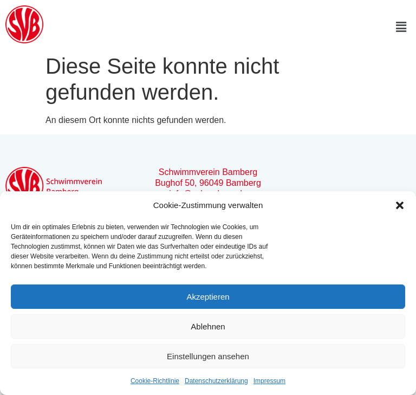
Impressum (269, 381)
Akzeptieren (207, 296)
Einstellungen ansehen (208, 356)
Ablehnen (208, 326)
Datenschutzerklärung (216, 381)
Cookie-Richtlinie (155, 381)
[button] (399, 205)
